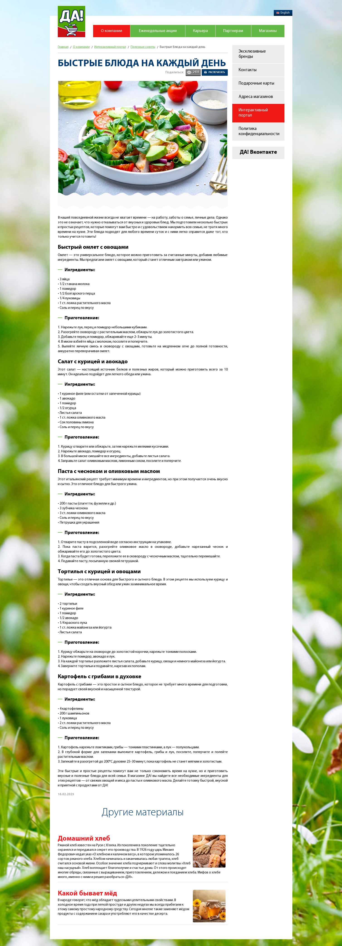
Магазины (268, 31)
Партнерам (233, 31)
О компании (111, 31)
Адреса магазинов (256, 97)
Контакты (248, 70)
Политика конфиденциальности (259, 131)
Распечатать (217, 72)
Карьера (200, 31)
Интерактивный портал (253, 113)
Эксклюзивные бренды (252, 54)
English (283, 12)
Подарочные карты (256, 83)
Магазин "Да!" (71, 21)
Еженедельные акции (158, 31)
